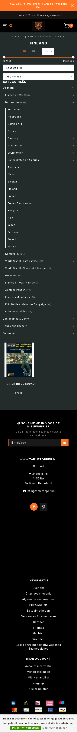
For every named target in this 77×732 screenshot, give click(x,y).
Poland (12, 239)
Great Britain (15, 145)
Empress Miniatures (21, 297)
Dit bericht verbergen (25, 727)
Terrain (12, 246)
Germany (13, 138)
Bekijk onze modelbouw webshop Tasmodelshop (38, 646)
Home (15, 36)
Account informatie (38, 666)
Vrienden (38, 639)
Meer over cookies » (55, 727)
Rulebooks (14, 116)
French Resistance (19, 203)
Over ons (39, 587)
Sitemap (38, 627)
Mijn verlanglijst (38, 677)
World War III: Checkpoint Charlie (28, 268)
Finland (12, 188)
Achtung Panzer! (18, 289)
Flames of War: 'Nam (21, 282)
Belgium (13, 181)
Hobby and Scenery (15, 326)
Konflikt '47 (15, 253)
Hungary (13, 210)
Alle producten (39, 688)
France (12, 196)
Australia (13, 167)
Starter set (14, 109)
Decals (12, 131)
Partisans (13, 232)
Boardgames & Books (16, 318)
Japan (11, 224)
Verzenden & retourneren (38, 616)
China (11, 174)
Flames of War (17, 95)
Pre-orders (9, 333)
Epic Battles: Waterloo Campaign (28, 304)
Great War (14, 275)
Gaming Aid (15, 123)
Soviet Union (15, 152)
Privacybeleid (38, 604)
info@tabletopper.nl (40, 491)
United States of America (23, 160)
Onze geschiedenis (38, 593)
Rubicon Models (18, 311)
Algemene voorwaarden (38, 599)
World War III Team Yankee (24, 261)
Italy (10, 217)
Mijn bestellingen (38, 671)
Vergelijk (38, 683)
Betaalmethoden (38, 610)
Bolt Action (15, 102)
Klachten (38, 633)
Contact (38, 622)
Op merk (8, 87)
